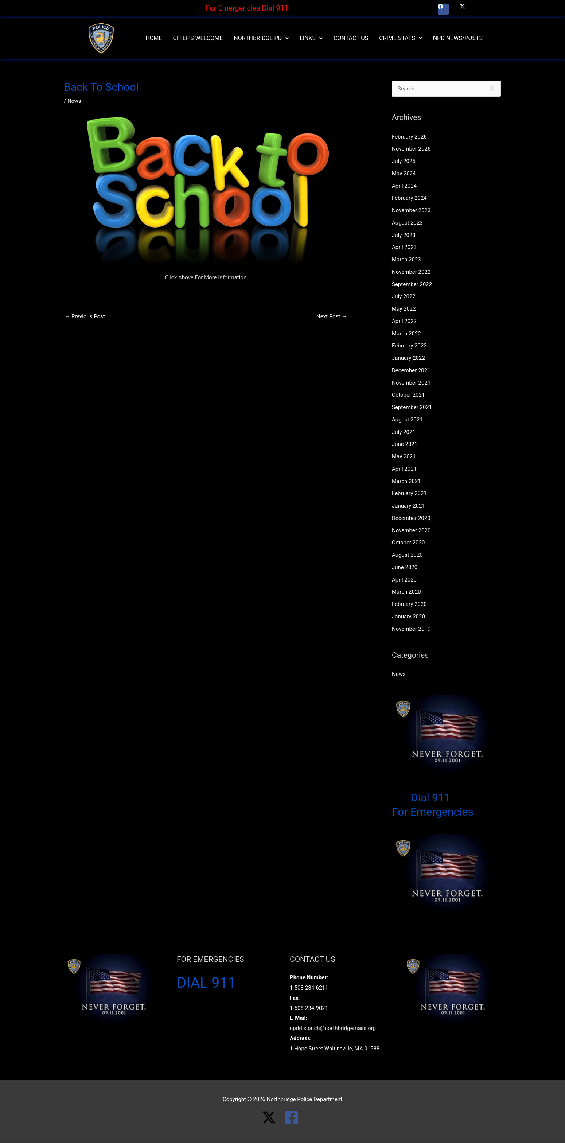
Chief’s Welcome (198, 38)
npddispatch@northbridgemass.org (333, 1028)
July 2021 (404, 432)
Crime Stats (400, 38)
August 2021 (407, 419)
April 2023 (404, 247)
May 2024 (404, 173)
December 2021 (411, 370)
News (74, 101)
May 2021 (404, 456)
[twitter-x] (273, 1117)
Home (153, 38)
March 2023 (406, 259)
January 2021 (408, 505)
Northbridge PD (261, 38)
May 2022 (404, 309)
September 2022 (412, 284)
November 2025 (411, 148)
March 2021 (406, 481)
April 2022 (404, 321)
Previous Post (85, 316)
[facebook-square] (293, 1117)
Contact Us (351, 38)
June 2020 (404, 567)
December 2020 (411, 518)
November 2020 (411, 530)
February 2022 (409, 345)
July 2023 (404, 235)
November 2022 (411, 272)
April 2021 (404, 469)
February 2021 (409, 493)
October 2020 (408, 542)
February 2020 (409, 604)
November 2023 (411, 210)
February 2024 (409, 198)
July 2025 (404, 161)
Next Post (331, 316)
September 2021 (412, 407)
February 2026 (409, 136)
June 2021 (404, 444)
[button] (261, 38)
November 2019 (411, 629)
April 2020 (404, 579)
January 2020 (408, 616)
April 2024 (404, 186)
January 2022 (408, 358)
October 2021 (408, 395)
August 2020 (407, 555)
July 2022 (404, 296)
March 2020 (406, 591)
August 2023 (407, 222)
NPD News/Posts (458, 38)
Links (311, 38)
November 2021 (411, 383)
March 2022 (406, 333)
